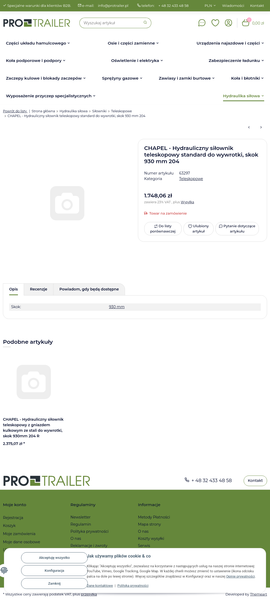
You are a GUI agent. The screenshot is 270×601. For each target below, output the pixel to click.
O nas (75, 538)
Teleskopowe (191, 178)
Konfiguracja (54, 571)
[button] (215, 22)
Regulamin (80, 524)
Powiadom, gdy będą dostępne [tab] (89, 289)
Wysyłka (187, 202)
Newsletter (80, 517)
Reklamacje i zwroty (88, 545)
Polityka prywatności (134, 586)
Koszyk (9, 525)
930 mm (116, 306)
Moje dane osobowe (21, 542)
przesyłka (89, 594)
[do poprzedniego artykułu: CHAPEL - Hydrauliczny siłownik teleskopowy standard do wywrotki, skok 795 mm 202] (249, 127)
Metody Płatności (154, 517)
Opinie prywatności (240, 576)
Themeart (258, 594)
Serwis (144, 545)
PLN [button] (208, 5)
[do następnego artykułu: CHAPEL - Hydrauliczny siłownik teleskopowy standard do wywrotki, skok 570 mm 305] (261, 127)
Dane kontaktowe (100, 586)
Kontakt (257, 5)
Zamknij (54, 583)
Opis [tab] (13, 289)
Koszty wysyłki (151, 538)
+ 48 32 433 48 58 (173, 5)
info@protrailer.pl (113, 5)
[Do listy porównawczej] (163, 228)
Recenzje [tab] (38, 289)
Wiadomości (233, 5)
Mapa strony (149, 524)
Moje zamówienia (19, 533)
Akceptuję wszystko (54, 558)
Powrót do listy (15, 111)
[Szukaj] (109, 23)
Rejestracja (13, 517)
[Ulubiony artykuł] (199, 228)
